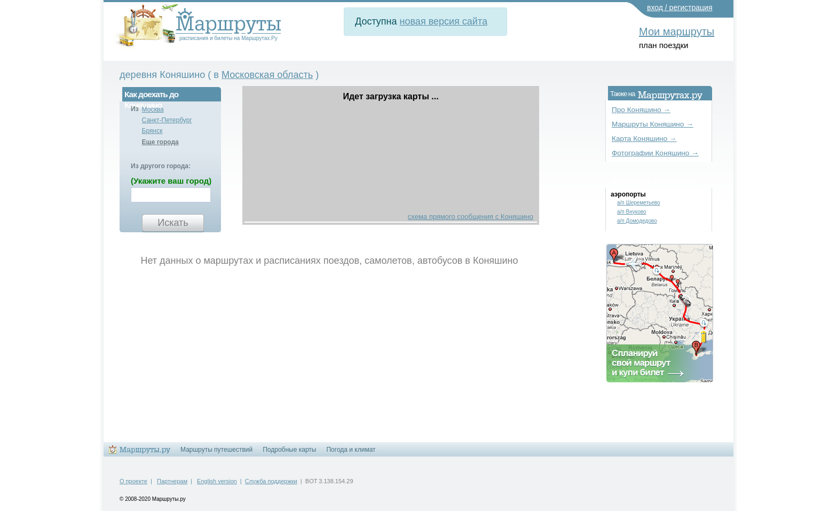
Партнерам (172, 481)
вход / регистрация (680, 7)
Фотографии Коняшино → (655, 153)
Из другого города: (161, 166)
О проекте (133, 481)
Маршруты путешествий (216, 449)
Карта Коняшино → (644, 139)
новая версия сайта (443, 21)
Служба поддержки (271, 481)
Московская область (267, 74)
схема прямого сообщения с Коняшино (470, 217)
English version (217, 481)
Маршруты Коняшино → (652, 124)
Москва (153, 109)
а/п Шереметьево (638, 203)
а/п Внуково (631, 212)
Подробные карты (289, 449)
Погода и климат (350, 449)
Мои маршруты (676, 31)
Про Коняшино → (641, 110)
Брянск (152, 131)
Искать (172, 222)
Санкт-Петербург (167, 120)
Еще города (160, 142)
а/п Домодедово (637, 221)
